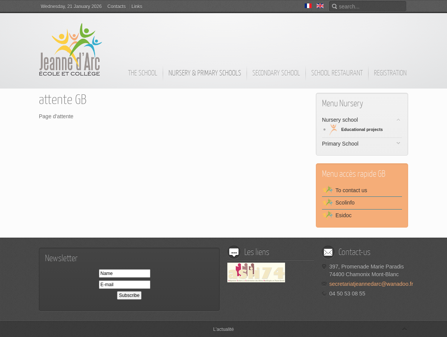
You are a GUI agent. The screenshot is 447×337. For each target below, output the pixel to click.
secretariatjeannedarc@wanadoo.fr (371, 284)
